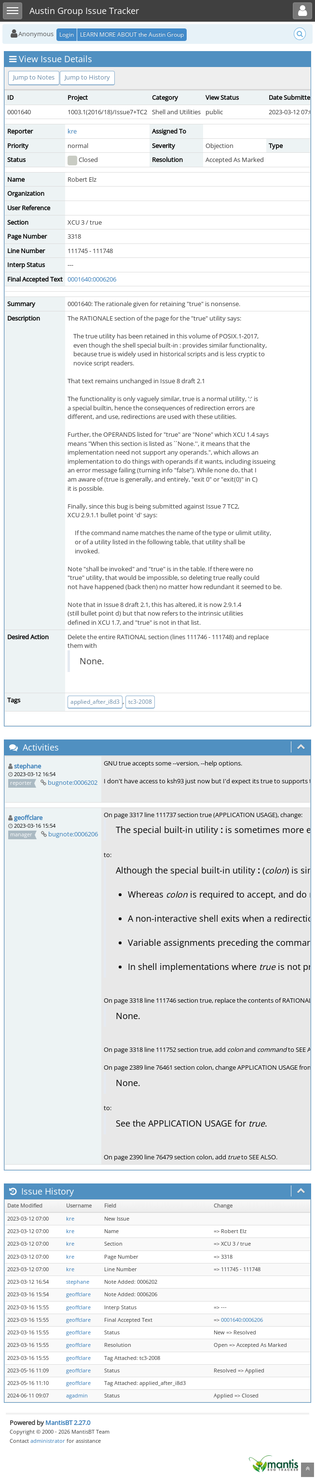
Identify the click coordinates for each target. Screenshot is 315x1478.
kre (72, 131)
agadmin (77, 1395)
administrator (47, 1440)
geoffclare (28, 817)
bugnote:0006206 (73, 834)
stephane (27, 766)
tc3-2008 (140, 702)
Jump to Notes (34, 77)
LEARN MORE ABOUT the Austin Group (132, 34)
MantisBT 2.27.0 (67, 1422)
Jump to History (87, 77)
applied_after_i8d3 (95, 702)
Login (66, 34)
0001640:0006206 (92, 279)
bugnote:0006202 (72, 782)
